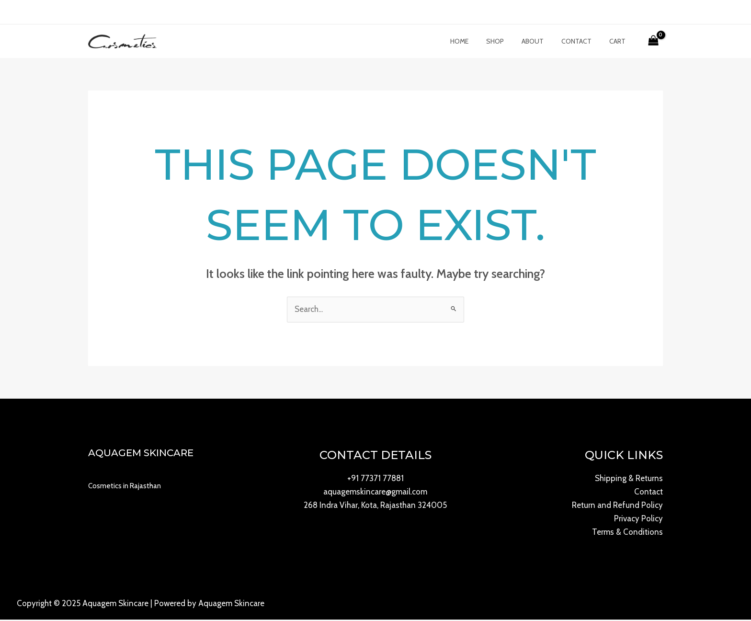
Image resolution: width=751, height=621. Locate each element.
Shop (510, 42)
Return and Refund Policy (617, 507)
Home (478, 42)
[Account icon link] (639, 12)
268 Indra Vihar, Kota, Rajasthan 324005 (375, 507)
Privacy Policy (638, 520)
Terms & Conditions (627, 534)
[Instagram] (121, 13)
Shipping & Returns (629, 480)
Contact (583, 42)
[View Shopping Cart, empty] (653, 42)
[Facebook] (92, 13)
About (543, 42)
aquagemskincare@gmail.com (375, 493)
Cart (619, 42)
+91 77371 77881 (375, 480)
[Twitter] (106, 13)
